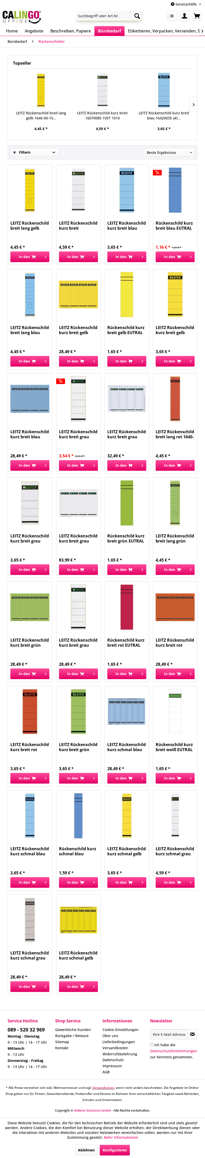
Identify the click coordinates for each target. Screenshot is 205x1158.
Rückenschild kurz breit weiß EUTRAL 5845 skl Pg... (174, 747)
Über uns (110, 1035)
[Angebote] (34, 31)
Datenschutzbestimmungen (173, 1050)
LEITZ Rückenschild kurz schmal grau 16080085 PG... (175, 851)
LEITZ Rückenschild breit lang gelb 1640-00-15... (41, 115)
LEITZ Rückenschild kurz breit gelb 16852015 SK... (78, 330)
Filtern (21, 152)
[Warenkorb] (197, 16)
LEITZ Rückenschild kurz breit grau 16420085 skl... (78, 434)
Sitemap (62, 1041)
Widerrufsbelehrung (119, 1054)
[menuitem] (109, 16)
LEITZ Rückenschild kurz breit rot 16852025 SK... (175, 643)
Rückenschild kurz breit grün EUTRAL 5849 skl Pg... (126, 538)
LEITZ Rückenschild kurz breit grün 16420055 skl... (78, 747)
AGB (106, 1072)
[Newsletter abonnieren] (192, 1034)
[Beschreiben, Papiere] (70, 31)
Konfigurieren (115, 1150)
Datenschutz (113, 1059)
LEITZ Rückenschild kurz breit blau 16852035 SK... (29, 434)
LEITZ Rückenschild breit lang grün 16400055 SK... (175, 538)
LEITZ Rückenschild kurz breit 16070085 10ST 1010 (102, 115)
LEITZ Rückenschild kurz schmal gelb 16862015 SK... (78, 955)
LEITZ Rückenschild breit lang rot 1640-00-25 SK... (175, 434)
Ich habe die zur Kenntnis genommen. (173, 1050)
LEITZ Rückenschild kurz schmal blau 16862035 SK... (126, 747)
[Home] (12, 31)
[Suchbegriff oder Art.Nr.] (109, 16)
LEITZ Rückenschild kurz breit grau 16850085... (78, 538)
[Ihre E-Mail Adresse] (169, 1034)
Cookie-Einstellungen (120, 1029)
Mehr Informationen (121, 1137)
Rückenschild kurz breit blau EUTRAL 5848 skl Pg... (174, 226)
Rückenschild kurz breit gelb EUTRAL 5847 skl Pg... (126, 330)
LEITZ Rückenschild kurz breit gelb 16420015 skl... (175, 330)
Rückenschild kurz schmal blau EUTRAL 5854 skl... (77, 851)
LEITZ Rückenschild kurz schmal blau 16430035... (29, 851)
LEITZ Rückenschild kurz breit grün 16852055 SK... (29, 643)
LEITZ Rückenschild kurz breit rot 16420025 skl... (29, 747)
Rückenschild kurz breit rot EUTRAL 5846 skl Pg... (126, 643)
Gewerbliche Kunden (73, 1029)
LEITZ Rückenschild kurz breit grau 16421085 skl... (78, 643)
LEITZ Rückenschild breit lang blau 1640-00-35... (29, 330)
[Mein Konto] (184, 16)
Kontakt (61, 1047)
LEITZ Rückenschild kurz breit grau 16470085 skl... (29, 538)
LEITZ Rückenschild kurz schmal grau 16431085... (29, 955)
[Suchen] (137, 16)
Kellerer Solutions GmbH (92, 1110)
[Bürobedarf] (109, 31)
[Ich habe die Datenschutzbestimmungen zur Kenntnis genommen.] (151, 1044)
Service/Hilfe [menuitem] (184, 4)
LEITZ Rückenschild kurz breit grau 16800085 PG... (126, 434)
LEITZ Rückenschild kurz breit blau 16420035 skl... (164, 115)
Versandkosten (115, 1047)
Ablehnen (86, 1150)
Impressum (112, 1065)
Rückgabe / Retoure (72, 1035)
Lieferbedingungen (118, 1041)
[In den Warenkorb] (29, 256)
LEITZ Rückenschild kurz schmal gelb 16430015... (126, 851)
